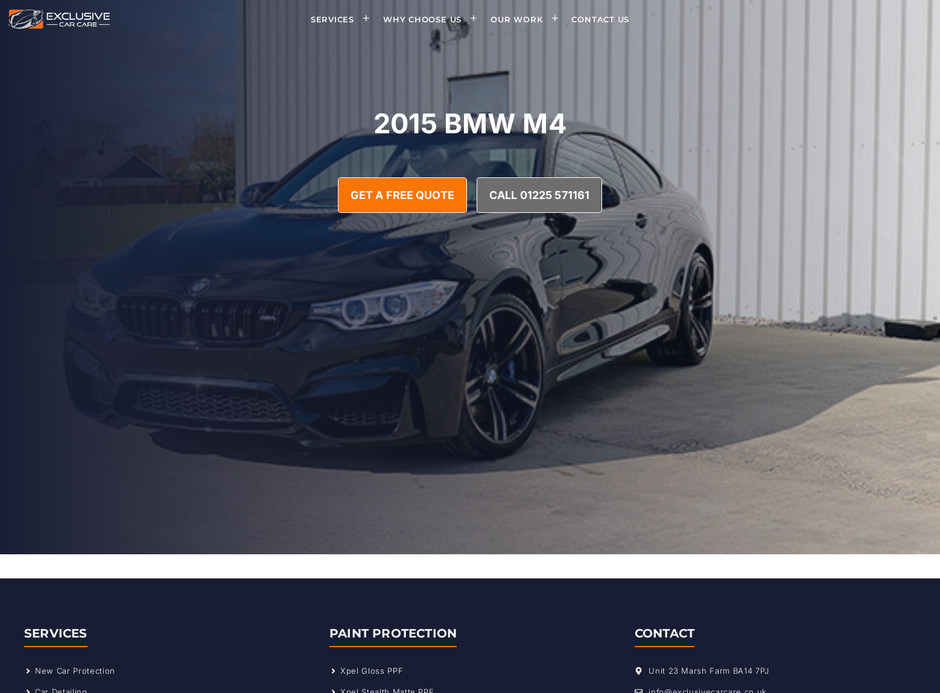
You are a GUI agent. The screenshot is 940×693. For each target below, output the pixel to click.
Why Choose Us (434, 19)
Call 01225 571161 (539, 195)
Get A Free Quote (402, 195)
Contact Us (600, 19)
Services (344, 19)
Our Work (528, 19)
